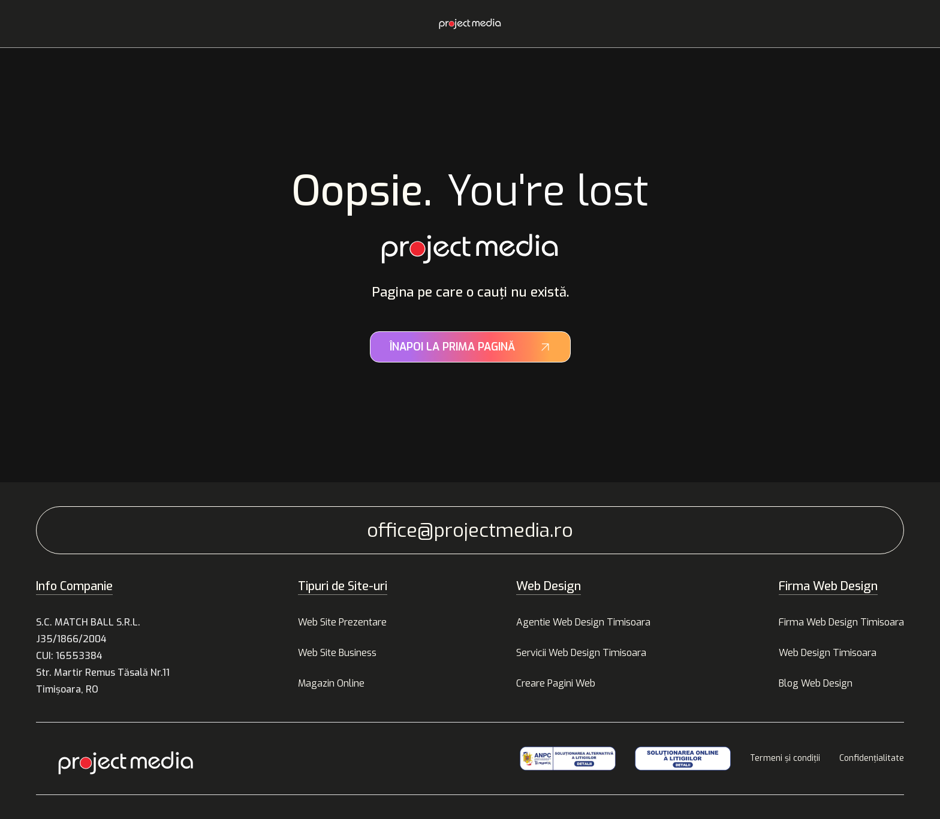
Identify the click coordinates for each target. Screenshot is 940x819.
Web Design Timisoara (827, 652)
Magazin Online (331, 683)
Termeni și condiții (785, 758)
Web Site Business (337, 652)
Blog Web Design (815, 683)
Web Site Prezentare (342, 622)
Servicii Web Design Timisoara (581, 652)
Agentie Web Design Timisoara (583, 622)
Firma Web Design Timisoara (841, 622)
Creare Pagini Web (555, 683)
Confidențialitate (871, 758)
